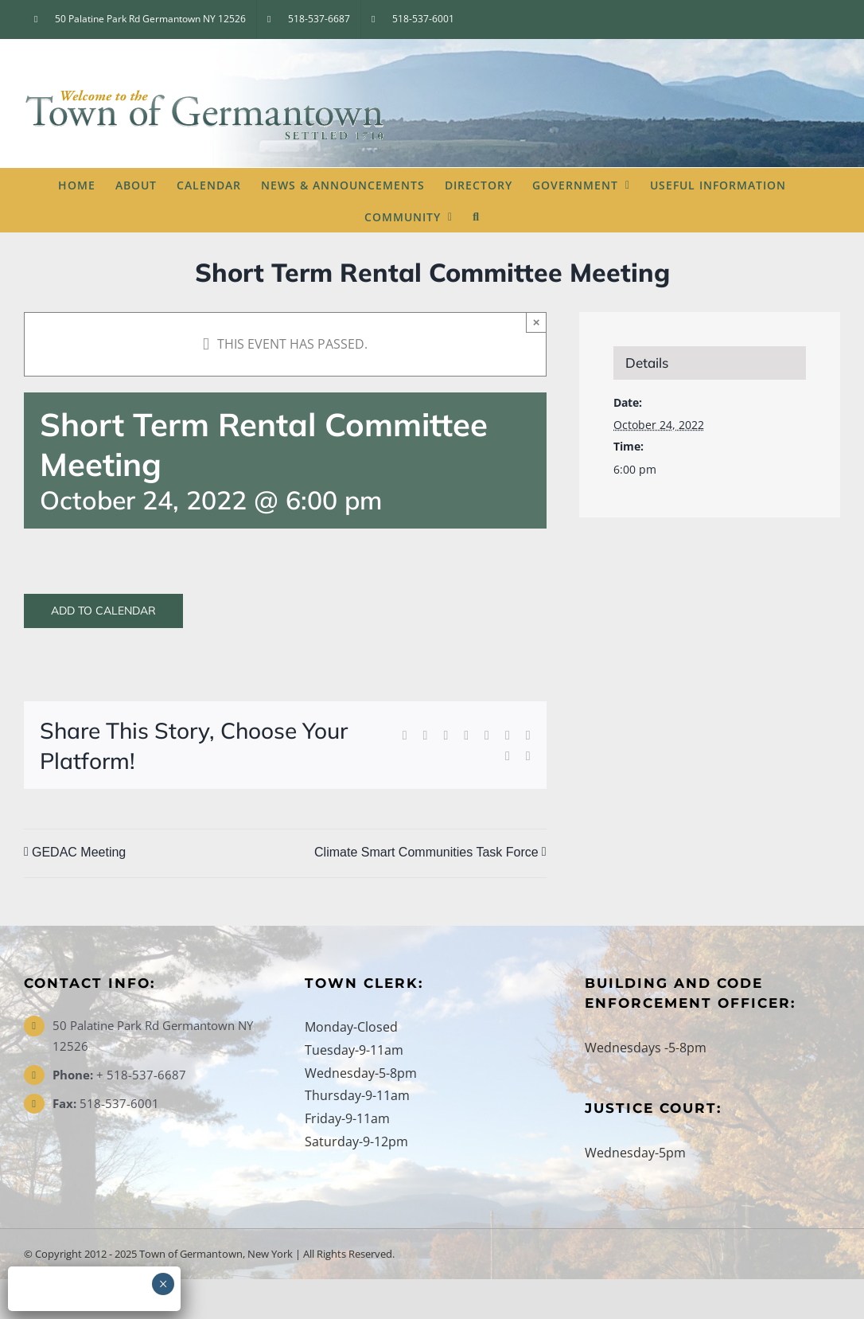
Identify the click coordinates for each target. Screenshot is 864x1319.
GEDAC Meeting (79, 852)
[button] (476, 216)
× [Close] (536, 322)
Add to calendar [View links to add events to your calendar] (103, 611)
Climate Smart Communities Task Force (426, 852)
